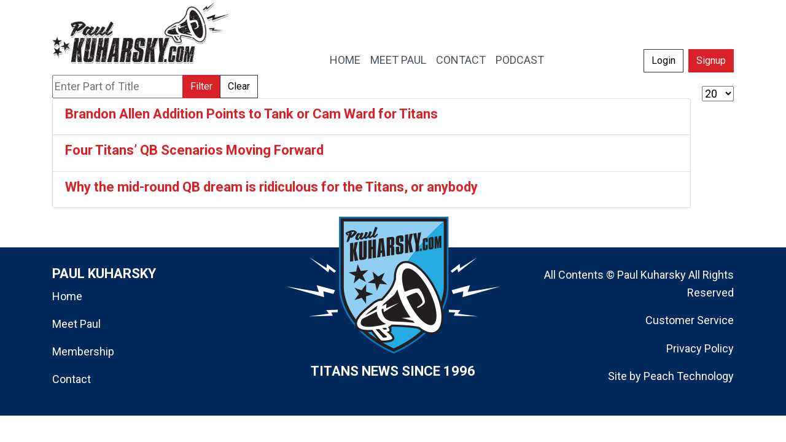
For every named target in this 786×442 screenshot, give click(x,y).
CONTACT (461, 59)
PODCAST (520, 59)
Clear (239, 86)
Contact (71, 379)
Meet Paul (76, 323)
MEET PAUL (398, 59)
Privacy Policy (700, 348)
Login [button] (663, 60)
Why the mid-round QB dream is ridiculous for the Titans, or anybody (271, 187)
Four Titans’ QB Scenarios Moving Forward (194, 150)
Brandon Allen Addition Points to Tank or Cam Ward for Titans (251, 114)
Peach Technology (689, 376)
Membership (83, 351)
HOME (345, 59)
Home (67, 296)
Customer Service (689, 320)
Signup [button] (711, 60)
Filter (201, 86)
